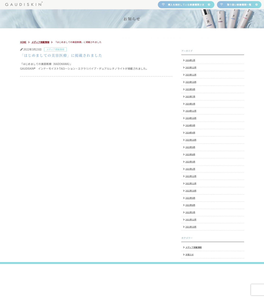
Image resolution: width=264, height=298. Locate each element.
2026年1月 (190, 60)
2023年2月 (190, 168)
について (89, 33)
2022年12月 (190, 176)
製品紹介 (128, 33)
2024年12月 (190, 110)
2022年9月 (190, 197)
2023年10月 (190, 139)
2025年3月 (190, 103)
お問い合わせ (207, 33)
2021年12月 (190, 219)
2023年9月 (190, 147)
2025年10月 (190, 81)
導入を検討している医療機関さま (186, 4)
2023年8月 (190, 154)
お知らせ (189, 254)
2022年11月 (190, 183)
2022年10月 (190, 190)
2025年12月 (190, 67)
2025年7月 (190, 96)
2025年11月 (190, 74)
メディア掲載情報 (193, 247)
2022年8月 (190, 205)
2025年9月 (190, 89)
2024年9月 (190, 125)
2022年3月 (190, 212)
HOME (52, 33)
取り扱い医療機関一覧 (239, 4)
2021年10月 (190, 226)
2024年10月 (190, 118)
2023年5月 (190, 161)
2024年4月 (190, 132)
